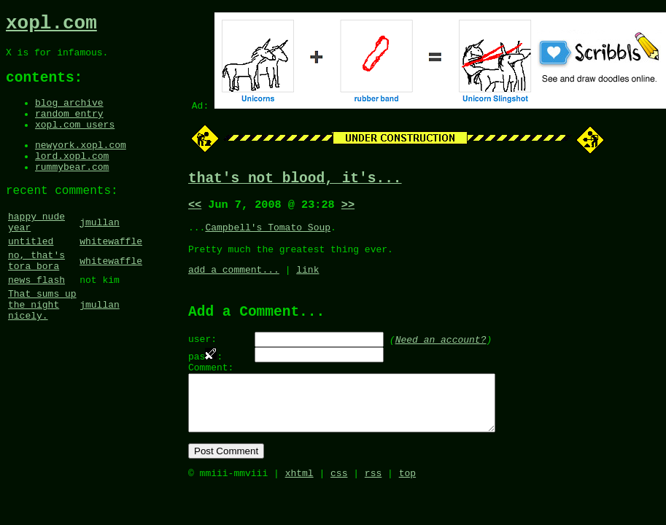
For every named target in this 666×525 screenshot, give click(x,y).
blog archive (69, 114)
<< (194, 209)
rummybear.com (72, 189)
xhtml (299, 507)
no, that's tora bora (36, 296)
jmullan (100, 250)
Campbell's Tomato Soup (267, 234)
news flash (36, 318)
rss (373, 507)
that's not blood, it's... (295, 180)
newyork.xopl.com (80, 163)
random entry (69, 127)
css (338, 507)
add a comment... (233, 282)
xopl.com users (75, 140)
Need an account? (441, 356)
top (407, 507)
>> (348, 209)
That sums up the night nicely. (42, 348)
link (307, 282)
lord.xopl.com (72, 176)
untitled (30, 273)
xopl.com (51, 25)
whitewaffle (111, 273)
